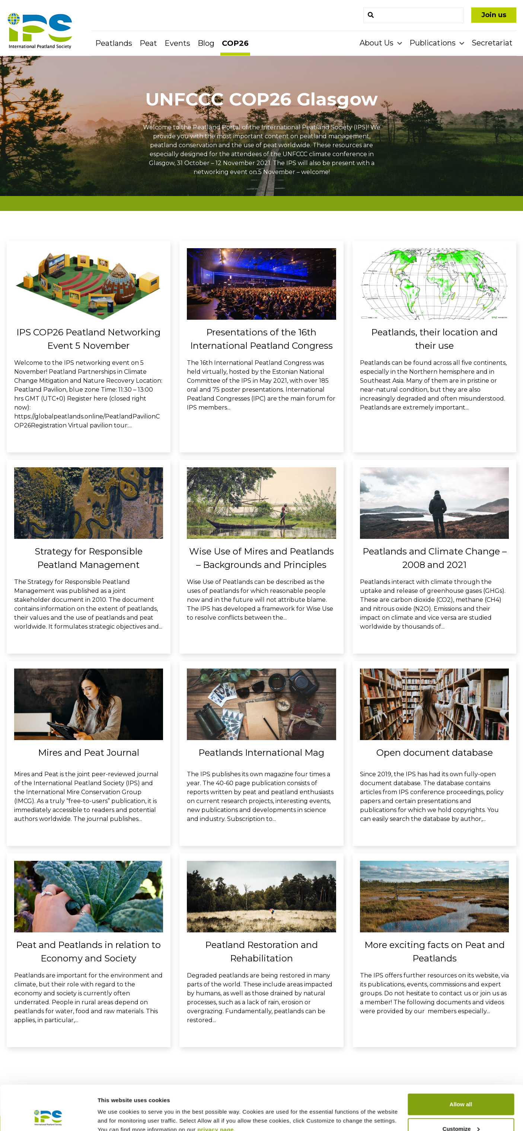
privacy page (215, 1087)
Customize (461, 1087)
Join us (493, 15)
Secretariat (492, 42)
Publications (433, 42)
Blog (206, 43)
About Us (377, 42)
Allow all (461, 1062)
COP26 (235, 43)
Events (177, 43)
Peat (148, 43)
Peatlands (113, 43)
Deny (461, 1111)
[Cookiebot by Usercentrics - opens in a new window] (48, 1116)
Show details (115, 1108)
